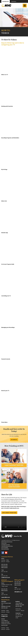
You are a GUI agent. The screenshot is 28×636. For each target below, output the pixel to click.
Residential (5, 1)
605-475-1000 (19, 606)
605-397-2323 (4, 566)
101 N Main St (4, 620)
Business (14, 1)
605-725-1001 (4, 589)
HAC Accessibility (4, 547)
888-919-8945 (4, 567)
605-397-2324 (18, 583)
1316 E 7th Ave (19, 603)
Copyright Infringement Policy (7, 546)
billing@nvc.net (18, 591)
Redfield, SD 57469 (20, 604)
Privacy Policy (4, 543)
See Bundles (14, 439)
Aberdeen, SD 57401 (5, 606)
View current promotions (9, 512)
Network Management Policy (6, 541)
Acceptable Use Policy (5, 544)
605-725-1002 (18, 581)
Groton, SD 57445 (5, 622)
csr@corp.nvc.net (5, 577)
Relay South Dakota (5, 549)
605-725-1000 (4, 564)
